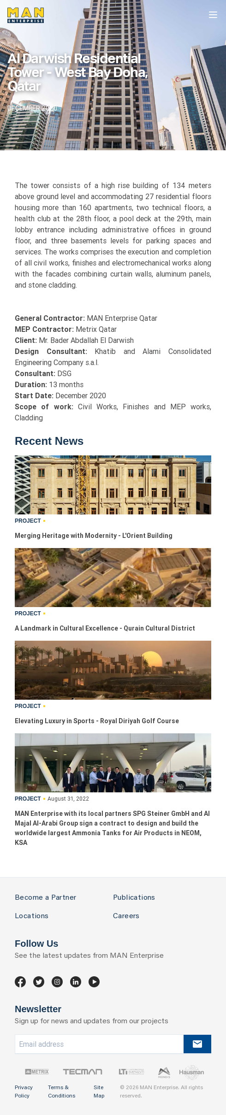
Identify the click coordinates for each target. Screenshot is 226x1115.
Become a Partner (45, 898)
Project (28, 521)
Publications (134, 898)
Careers (126, 916)
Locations (32, 916)
